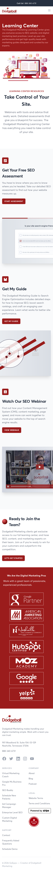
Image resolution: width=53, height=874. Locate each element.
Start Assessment (13, 201)
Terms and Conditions (39, 803)
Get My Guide (11, 321)
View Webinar (11, 430)
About (32, 773)
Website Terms (36, 798)
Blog (31, 778)
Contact (6, 835)
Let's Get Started (13, 558)
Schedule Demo (9, 849)
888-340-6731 (30, 3)
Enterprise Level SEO (12, 812)
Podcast (33, 783)
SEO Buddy (7, 790)
